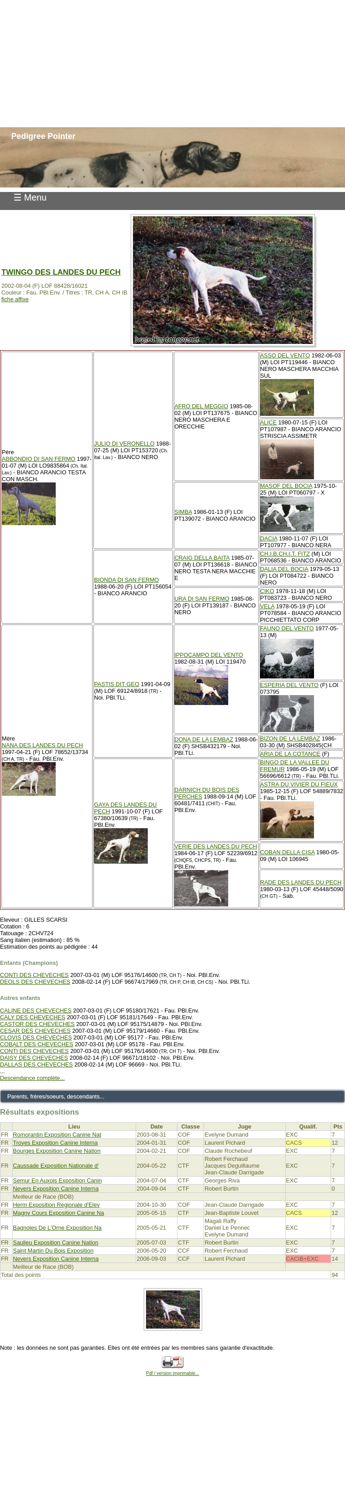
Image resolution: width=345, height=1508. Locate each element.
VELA (267, 606)
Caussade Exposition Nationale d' (56, 1165)
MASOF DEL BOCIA (286, 485)
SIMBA (183, 512)
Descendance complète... (32, 1078)
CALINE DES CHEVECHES (35, 1010)
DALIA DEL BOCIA (284, 569)
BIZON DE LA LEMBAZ (290, 738)
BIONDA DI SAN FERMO (126, 579)
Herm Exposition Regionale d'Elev (56, 1204)
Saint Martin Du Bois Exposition (53, 1250)
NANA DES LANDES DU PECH (42, 745)
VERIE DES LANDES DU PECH (215, 846)
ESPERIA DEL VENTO (289, 685)
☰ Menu (30, 197)
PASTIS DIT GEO (116, 684)
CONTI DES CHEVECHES (34, 975)
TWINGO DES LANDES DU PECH (61, 272)
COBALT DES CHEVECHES (36, 1044)
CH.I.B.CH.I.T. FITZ (285, 553)
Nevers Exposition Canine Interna (56, 1188)
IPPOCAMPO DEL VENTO (208, 654)
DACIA (268, 538)
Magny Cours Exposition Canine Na (58, 1212)
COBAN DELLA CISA (287, 852)
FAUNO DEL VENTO (287, 628)
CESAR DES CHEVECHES (35, 1030)
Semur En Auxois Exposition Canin (57, 1180)
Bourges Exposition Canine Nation (57, 1150)
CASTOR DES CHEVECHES (37, 1024)
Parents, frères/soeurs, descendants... (55, 1096)
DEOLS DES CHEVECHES (35, 981)
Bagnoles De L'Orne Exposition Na (57, 1227)
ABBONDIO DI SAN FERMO (38, 458)
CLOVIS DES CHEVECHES (36, 1037)
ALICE (268, 422)
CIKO (267, 591)
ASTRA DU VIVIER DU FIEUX (299, 784)
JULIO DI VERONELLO (124, 443)
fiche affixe (15, 299)
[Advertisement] (172, 63)
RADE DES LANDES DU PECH (300, 882)
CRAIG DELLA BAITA (202, 557)
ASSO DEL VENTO (285, 355)
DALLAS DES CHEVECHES (36, 1064)
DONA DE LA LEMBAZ (203, 739)
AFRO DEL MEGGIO (201, 406)
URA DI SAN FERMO (201, 598)
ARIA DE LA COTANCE (290, 753)
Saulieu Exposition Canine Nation (55, 1242)
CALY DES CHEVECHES (32, 1017)
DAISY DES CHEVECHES (34, 1057)
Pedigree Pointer (43, 136)
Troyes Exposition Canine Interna (55, 1142)
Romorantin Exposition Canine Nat (57, 1134)
